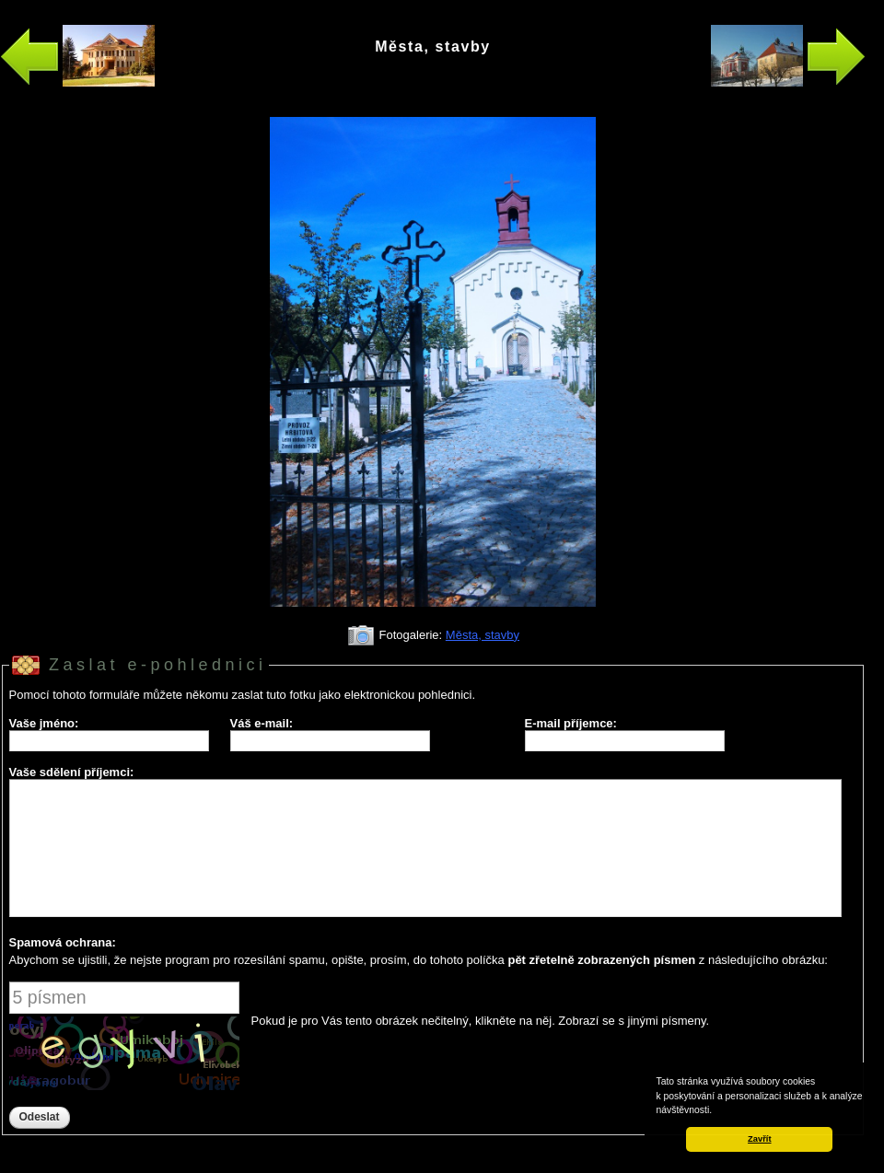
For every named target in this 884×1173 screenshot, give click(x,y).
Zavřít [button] (759, 1139)
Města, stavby (482, 635)
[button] (716, 1111)
